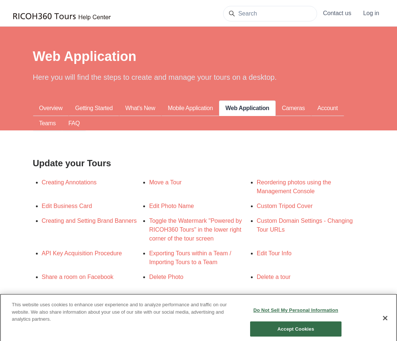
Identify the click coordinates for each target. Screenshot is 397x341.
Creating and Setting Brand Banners (89, 221)
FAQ (74, 123)
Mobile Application (190, 108)
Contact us (337, 13)
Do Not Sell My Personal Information (295, 314)
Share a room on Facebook (78, 277)
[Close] (385, 322)
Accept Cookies (295, 332)
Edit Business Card (67, 206)
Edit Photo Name (171, 206)
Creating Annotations (69, 182)
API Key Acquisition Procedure (82, 253)
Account (327, 108)
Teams (47, 123)
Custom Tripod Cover (285, 206)
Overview (51, 108)
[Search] (270, 13)
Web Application (247, 108)
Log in (371, 13)
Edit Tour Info (274, 253)
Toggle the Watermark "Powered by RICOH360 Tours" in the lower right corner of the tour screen (195, 230)
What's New (140, 108)
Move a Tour (165, 182)
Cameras (293, 108)
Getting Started (94, 108)
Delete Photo (166, 277)
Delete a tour (274, 277)
